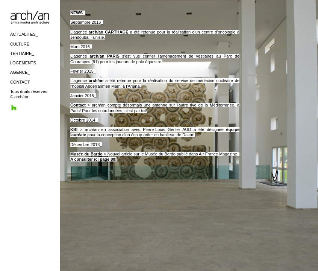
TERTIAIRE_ (22, 53)
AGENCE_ (20, 72)
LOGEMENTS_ (24, 63)
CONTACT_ (21, 82)
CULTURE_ (21, 44)
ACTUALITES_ (24, 34)
